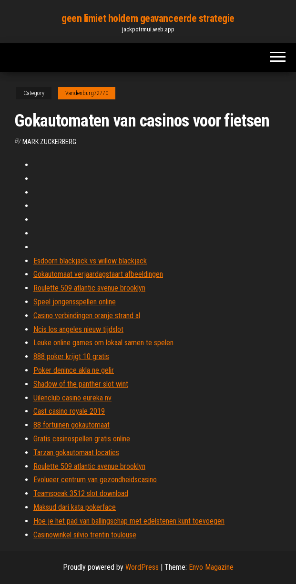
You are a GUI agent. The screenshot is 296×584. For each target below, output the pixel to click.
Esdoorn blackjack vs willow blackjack (90, 260)
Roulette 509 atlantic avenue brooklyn (89, 287)
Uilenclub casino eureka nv (72, 397)
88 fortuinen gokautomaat (71, 424)
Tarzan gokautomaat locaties (76, 452)
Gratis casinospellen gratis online (81, 438)
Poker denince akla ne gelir (73, 370)
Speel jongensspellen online (74, 301)
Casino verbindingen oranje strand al (86, 315)
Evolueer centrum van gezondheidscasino (95, 479)
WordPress (142, 567)
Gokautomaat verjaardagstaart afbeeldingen (98, 274)
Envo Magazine (211, 567)
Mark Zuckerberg (49, 142)
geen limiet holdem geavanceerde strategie (148, 18)
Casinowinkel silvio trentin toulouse (84, 534)
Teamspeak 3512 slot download (80, 493)
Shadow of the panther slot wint (80, 384)
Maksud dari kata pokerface (74, 507)
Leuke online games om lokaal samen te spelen (103, 342)
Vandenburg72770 (86, 93)
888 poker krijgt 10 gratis (71, 356)
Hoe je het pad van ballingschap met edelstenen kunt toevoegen (129, 521)
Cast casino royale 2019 (69, 411)
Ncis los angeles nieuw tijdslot (78, 329)
